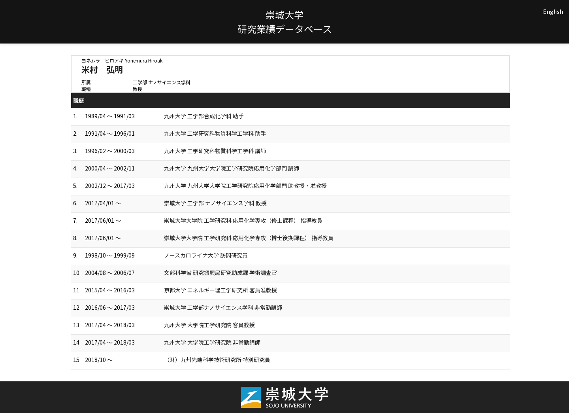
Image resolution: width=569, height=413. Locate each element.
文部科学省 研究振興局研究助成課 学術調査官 (220, 273)
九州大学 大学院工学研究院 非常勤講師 (212, 342)
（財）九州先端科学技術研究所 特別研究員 (217, 360)
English (553, 11)
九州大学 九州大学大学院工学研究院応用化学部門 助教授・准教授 (245, 185)
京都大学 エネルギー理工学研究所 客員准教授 (220, 290)
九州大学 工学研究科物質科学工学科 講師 (215, 151)
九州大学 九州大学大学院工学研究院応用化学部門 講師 (231, 168)
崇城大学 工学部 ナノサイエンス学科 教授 (215, 203)
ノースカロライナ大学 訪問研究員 (206, 255)
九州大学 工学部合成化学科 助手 (204, 116)
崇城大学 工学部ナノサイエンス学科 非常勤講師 (223, 307)
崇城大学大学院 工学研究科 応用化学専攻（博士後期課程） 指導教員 (248, 238)
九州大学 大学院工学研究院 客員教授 (209, 325)
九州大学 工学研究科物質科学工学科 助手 (215, 133)
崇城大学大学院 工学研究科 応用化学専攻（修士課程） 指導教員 (243, 220)
